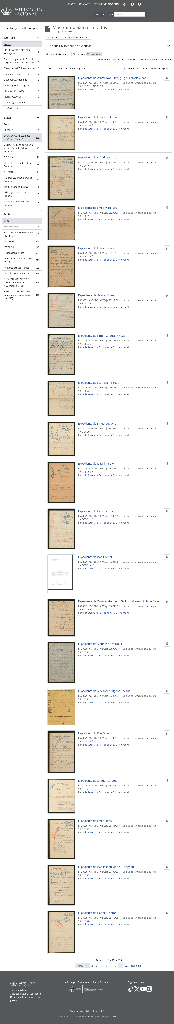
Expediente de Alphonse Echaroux (100, 644)
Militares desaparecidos (21, 268)
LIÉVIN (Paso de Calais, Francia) (21, 194)
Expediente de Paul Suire (94, 733)
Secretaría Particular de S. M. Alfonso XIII (109, 89)
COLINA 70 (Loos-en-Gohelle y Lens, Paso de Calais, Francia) (21, 148)
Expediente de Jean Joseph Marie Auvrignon (106, 867)
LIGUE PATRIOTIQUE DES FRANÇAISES (21, 52)
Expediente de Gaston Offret (96, 295)
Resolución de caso (21, 253)
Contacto (104, 982)
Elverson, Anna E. (21, 97)
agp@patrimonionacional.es (28, 997)
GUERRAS (21, 242)
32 (126, 965)
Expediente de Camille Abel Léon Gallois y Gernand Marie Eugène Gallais (120, 601)
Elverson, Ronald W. (21, 92)
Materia (9, 214)
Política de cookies (87, 982)
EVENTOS (21, 247)
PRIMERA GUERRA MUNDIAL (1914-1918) (21, 234)
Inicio (71, 4)
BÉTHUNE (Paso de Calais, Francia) (21, 203)
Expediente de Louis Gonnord (97, 248)
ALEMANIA (21, 172)
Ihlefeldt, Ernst (21, 109)
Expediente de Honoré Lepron (97, 913)
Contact (84, 4)
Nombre (9, 38)
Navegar (98, 14)
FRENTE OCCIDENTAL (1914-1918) (21, 260)
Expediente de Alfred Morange (97, 157)
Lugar (7, 117)
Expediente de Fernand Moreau (98, 117)
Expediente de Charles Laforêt (97, 780)
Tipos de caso (21, 227)
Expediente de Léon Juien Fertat (98, 382)
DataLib (113, 1016)
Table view (93, 54)
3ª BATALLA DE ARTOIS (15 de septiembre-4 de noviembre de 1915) (21, 282)
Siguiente (136, 965)
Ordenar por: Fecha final (110, 59)
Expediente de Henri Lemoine (97, 511)
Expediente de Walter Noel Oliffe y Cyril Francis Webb (112, 78)
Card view (79, 54)
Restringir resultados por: (21, 28)
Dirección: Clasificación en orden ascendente (148, 59)
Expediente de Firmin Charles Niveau (101, 335)
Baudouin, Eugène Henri (21, 74)
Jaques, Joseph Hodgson (21, 86)
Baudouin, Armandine (21, 80)
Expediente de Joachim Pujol (96, 463)
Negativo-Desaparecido (21, 274)
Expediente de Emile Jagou (95, 820)
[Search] (129, 14)
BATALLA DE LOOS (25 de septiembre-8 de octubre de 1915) (21, 295)
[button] (124, 4)
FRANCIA (21, 130)
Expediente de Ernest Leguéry (97, 423)
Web (14, 1000)
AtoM (90, 1016)
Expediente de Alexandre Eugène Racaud (104, 691)
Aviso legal (70, 982)
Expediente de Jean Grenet (95, 557)
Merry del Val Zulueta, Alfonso (21, 69)
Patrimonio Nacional (106, 4)
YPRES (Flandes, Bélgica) (21, 187)
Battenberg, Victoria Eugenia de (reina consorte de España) (21, 61)
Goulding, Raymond (21, 103)
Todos (7, 44)
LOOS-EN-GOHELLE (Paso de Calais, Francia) (21, 137)
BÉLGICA (21, 158)
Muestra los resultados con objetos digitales (146, 68)
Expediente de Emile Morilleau (97, 207)
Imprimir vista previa (57, 54)
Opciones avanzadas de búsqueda (70, 46)
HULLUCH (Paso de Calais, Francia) (21, 164)
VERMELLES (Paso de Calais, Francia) (21, 179)
